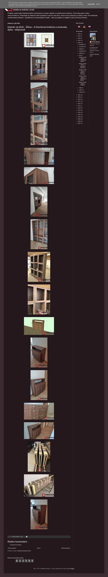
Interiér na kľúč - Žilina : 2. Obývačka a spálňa (82, 78)
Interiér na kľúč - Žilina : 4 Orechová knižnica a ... (83, 65)
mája (80, 87)
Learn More (91, 4)
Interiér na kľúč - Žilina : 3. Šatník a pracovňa (82, 71)
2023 (79, 38)
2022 (79, 40)
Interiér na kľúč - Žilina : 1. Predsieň (82, 84)
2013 (79, 110)
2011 (79, 114)
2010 (79, 116)
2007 (79, 123)
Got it (98, 4)
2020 (79, 95)
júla (80, 55)
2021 (79, 42)
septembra (82, 51)
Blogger (72, 568)
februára (81, 92)
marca (81, 90)
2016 (79, 103)
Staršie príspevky (65, 548)
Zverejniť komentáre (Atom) (24, 551)
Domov (38, 548)
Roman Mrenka (96, 42)
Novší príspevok (12, 548)
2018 (79, 99)
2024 (79, 36)
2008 (79, 121)
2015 (79, 106)
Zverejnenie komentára (15, 545)
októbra (81, 49)
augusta (81, 53)
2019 (79, 97)
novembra (82, 46)
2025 (79, 33)
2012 (79, 112)
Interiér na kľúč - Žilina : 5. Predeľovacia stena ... (82, 59)
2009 (79, 119)
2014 (79, 108)
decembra (82, 44)
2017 (79, 101)
